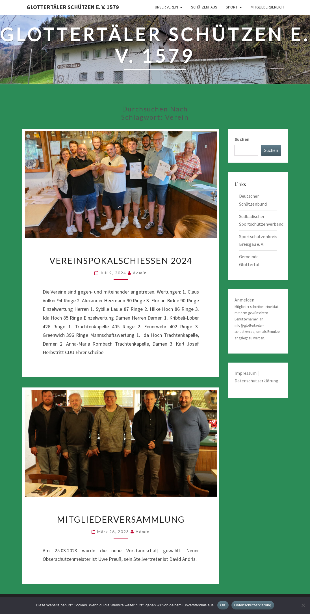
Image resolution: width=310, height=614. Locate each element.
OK (223, 605)
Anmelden (244, 300)
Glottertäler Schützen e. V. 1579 (73, 6)
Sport (231, 7)
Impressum (246, 373)
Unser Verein (166, 7)
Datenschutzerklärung (256, 381)
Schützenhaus (204, 7)
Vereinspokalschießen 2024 (120, 260)
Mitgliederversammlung (121, 519)
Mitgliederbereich (267, 7)
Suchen (242, 139)
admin (140, 272)
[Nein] (303, 605)
